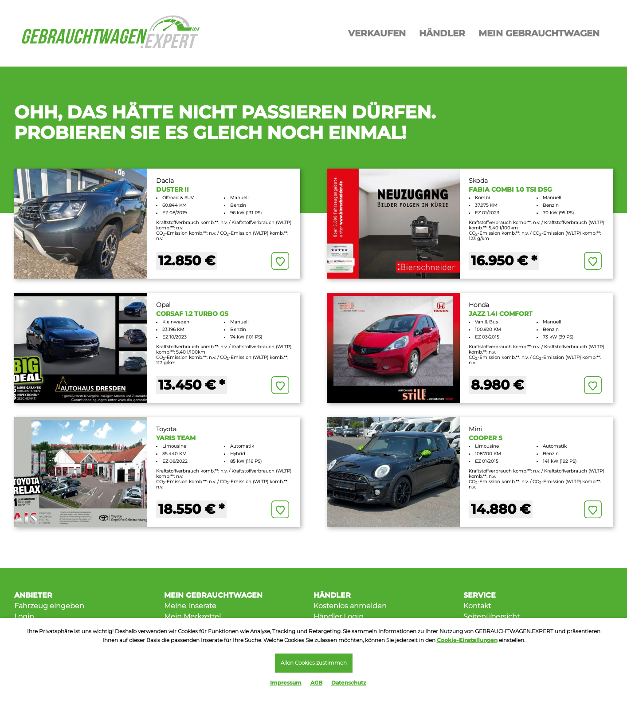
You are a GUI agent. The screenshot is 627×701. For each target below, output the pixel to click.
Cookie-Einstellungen (467, 639)
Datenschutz (348, 682)
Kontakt (477, 606)
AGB (316, 682)
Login (24, 616)
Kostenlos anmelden (350, 606)
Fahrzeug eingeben (49, 606)
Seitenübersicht (491, 616)
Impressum (286, 682)
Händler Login (339, 616)
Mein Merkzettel (192, 616)
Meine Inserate (190, 606)
